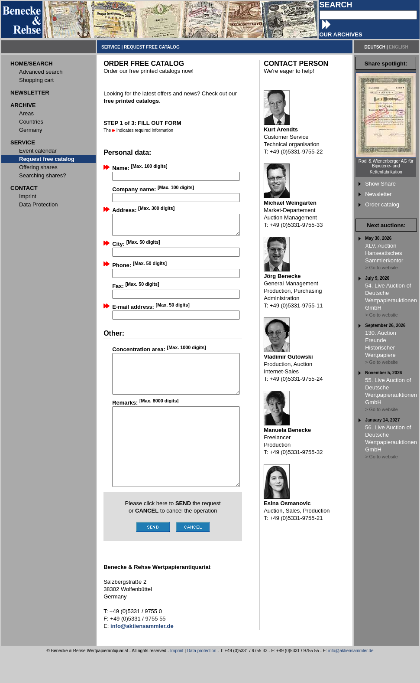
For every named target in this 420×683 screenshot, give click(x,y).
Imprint (177, 678)
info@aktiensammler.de (351, 678)
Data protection (201, 678)
